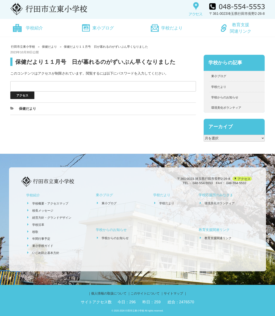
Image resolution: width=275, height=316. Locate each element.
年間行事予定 (41, 238)
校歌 (35, 232)
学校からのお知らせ (224, 97)
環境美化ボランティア (226, 107)
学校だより (172, 28)
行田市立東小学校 (23, 46)
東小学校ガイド (42, 245)
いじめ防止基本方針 (45, 253)
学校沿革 (38, 224)
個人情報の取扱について (109, 293)
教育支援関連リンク (240, 28)
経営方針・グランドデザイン (51, 217)
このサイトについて (145, 293)
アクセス (244, 178)
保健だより (49, 46)
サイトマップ (173, 293)
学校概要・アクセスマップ (50, 203)
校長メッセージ (42, 210)
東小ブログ (103, 28)
